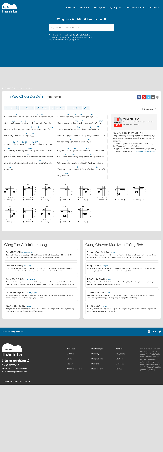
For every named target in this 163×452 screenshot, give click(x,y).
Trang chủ (70, 8)
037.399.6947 (10, 365)
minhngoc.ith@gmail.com (146, 151)
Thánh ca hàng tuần (134, 8)
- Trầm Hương (52, 96)
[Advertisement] (73, 70)
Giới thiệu (84, 8)
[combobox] (81, 27)
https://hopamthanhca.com (15, 372)
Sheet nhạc (153, 8)
